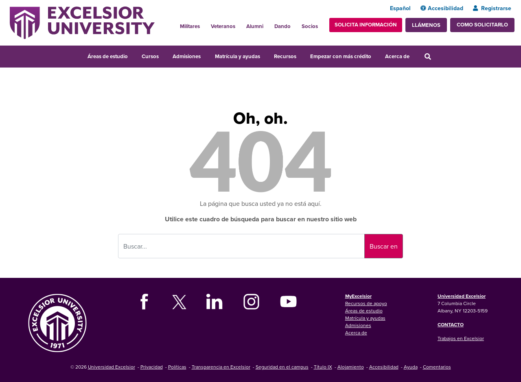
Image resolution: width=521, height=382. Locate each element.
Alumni (254, 26)
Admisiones (187, 56)
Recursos (285, 56)
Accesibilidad (441, 8)
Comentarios (437, 366)
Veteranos (223, 26)
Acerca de (397, 56)
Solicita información (366, 24)
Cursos (150, 56)
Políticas (177, 366)
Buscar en (384, 246)
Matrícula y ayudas (237, 56)
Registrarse (492, 8)
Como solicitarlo (482, 24)
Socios (310, 26)
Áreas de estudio (108, 56)
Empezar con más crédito (340, 56)
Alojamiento (350, 366)
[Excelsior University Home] (82, 21)
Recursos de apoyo (366, 303)
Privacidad (151, 366)
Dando (282, 26)
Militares (190, 26)
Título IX (323, 366)
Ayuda (411, 366)
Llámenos (426, 25)
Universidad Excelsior (462, 296)
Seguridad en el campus (282, 366)
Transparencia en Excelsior (221, 366)
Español (400, 8)
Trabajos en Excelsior (461, 338)
